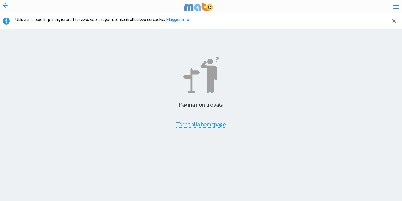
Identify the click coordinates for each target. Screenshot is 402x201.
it (316, 8)
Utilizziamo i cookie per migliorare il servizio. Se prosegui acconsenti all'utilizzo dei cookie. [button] (105, 22)
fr (337, 8)
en (326, 8)
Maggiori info (180, 22)
